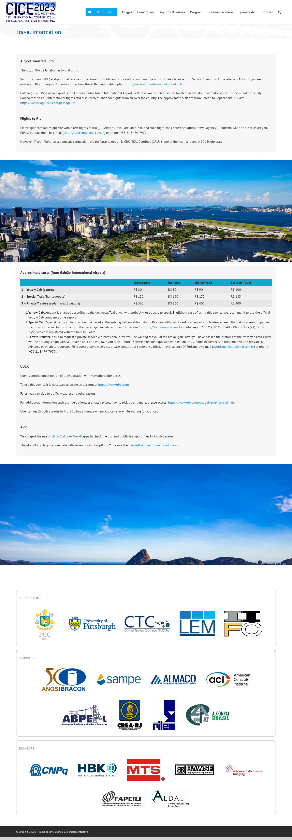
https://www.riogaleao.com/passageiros (48, 103)
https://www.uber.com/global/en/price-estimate (201, 402)
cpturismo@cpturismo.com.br (83, 133)
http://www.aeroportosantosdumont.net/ (154, 84)
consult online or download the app (155, 445)
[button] (279, 12)
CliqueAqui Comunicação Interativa (70, 831)
